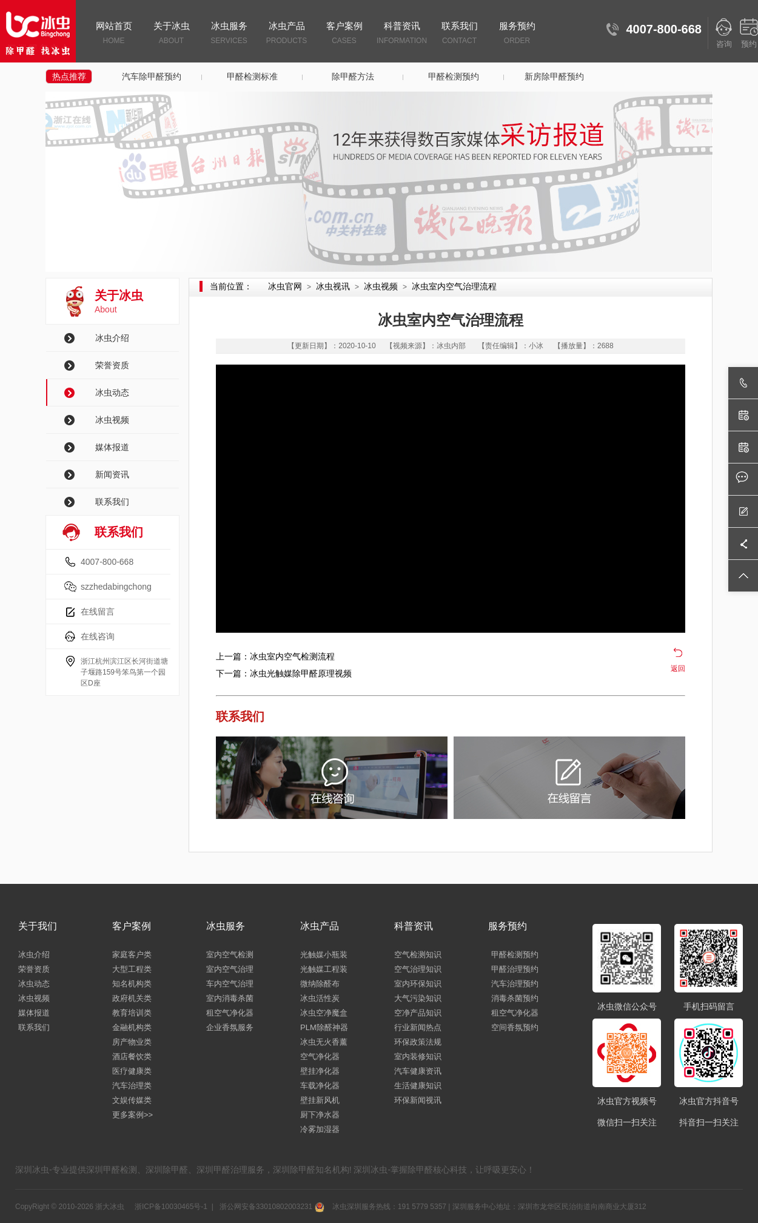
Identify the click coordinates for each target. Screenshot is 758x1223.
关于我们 (37, 926)
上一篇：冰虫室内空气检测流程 (275, 656)
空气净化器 (320, 1056)
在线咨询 (98, 636)
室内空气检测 (229, 954)
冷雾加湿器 (320, 1129)
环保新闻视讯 (417, 1100)
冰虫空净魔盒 (323, 1012)
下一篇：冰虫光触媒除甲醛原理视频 (284, 673)
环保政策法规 (417, 1041)
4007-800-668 (107, 562)
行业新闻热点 (417, 1027)
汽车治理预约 (514, 983)
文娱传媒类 (132, 1100)
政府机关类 (132, 998)
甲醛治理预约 (514, 969)
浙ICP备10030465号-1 (170, 1206)
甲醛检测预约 (453, 76)
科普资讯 (402, 34)
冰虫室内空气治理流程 (454, 286)
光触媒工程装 (323, 969)
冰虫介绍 (112, 338)
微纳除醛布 (320, 983)
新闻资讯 (112, 474)
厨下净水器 (320, 1114)
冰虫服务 (229, 34)
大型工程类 (132, 969)
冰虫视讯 (333, 286)
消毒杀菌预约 (514, 998)
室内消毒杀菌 (229, 998)
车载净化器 (320, 1085)
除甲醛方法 (353, 76)
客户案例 (344, 34)
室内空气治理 (229, 969)
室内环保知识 (417, 983)
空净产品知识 (417, 1012)
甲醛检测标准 (252, 76)
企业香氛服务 (229, 1027)
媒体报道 (112, 447)
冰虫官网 (285, 286)
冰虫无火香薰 (323, 1041)
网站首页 (114, 34)
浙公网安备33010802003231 (270, 1206)
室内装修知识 (417, 1056)
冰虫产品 (286, 34)
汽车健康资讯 (417, 1071)
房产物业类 (132, 1041)
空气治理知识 (417, 969)
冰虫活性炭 (320, 998)
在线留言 (98, 611)
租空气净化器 (229, 1012)
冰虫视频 (112, 420)
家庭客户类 (132, 954)
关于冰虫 (171, 34)
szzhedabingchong (116, 586)
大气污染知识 (417, 998)
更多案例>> (132, 1114)
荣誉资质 (112, 365)
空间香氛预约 (514, 1027)
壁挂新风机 (320, 1100)
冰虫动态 (112, 392)
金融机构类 (132, 1027)
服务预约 (517, 34)
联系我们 (459, 34)
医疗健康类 (132, 1071)
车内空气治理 (229, 983)
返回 (678, 668)
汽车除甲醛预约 (151, 76)
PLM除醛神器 (324, 1027)
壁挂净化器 (320, 1071)
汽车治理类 (132, 1085)
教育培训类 (132, 1012)
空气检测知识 (417, 954)
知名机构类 (132, 983)
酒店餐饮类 (132, 1056)
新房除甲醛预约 (554, 76)
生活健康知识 (417, 1085)
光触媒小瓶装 (323, 954)
